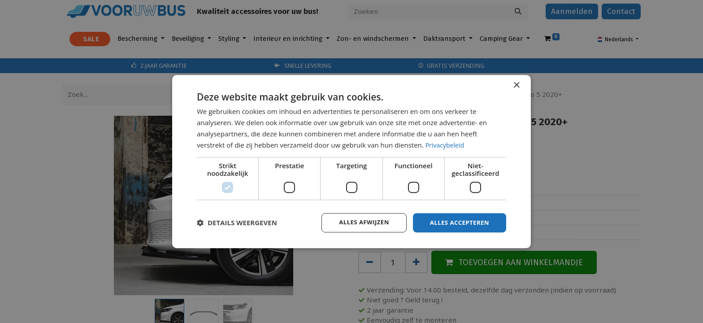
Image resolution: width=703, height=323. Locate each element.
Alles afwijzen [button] (359, 222)
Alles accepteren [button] (457, 222)
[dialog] (351, 161)
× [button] (516, 85)
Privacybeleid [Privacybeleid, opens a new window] (446, 144)
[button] (237, 223)
